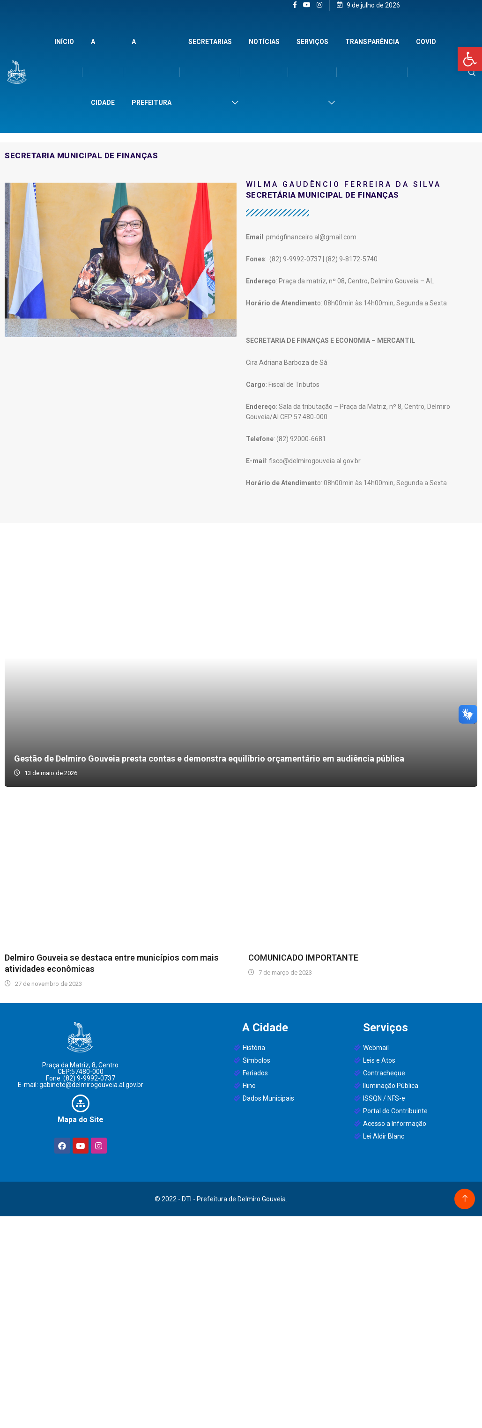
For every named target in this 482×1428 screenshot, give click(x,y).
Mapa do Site (81, 1119)
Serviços (312, 41)
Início (64, 41)
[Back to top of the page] (464, 1198)
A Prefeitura (151, 72)
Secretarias (210, 41)
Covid (426, 41)
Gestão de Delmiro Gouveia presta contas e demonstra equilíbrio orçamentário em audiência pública (241, 657)
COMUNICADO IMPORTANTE (303, 957)
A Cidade (103, 72)
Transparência (372, 41)
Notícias (264, 41)
